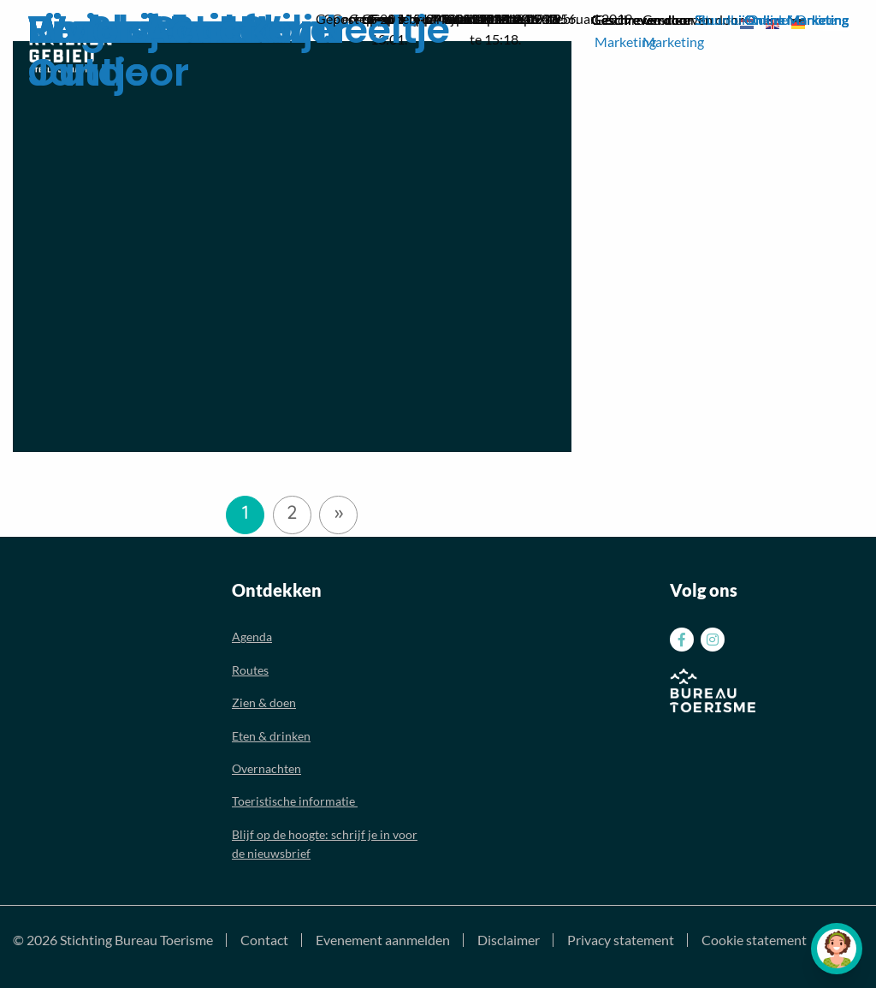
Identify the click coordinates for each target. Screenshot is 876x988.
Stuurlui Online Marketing (772, 19)
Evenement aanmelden (383, 940)
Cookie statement (754, 940)
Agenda (252, 636)
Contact (264, 940)
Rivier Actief (141, 30)
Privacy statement (620, 940)
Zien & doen (264, 702)
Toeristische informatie (295, 801)
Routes (250, 670)
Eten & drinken (271, 736)
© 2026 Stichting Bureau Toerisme (113, 940)
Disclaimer (508, 940)
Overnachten (266, 768)
